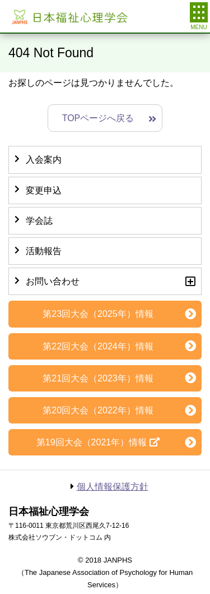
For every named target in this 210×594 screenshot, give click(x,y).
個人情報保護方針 (112, 486)
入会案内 (44, 159)
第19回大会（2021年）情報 (91, 442)
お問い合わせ (53, 281)
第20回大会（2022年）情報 (98, 410)
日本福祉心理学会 (69, 16)
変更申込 (44, 190)
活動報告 (44, 251)
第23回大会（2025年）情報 (98, 314)
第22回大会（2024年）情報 (98, 346)
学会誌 (39, 220)
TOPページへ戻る (98, 118)
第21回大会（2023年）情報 (98, 378)
